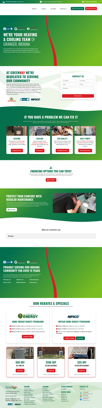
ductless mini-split (87, 141)
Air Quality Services (62, 150)
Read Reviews (21, 29)
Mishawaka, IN (21, 271)
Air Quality (53, 8)
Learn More (19, 1)
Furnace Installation (29, 379)
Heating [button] (34, 8)
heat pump (21, 143)
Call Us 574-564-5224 (77, 8)
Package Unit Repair (29, 391)
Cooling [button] (43, 8)
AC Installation (46, 379)
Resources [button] (63, 8)
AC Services (39, 150)
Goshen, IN (33, 271)
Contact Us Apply (27, 325)
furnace (19, 141)
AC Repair (45, 377)
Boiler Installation (28, 382)
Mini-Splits (26, 387)
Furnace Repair (27, 377)
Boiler (76, 317)
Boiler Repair (27, 381)
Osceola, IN (7, 271)
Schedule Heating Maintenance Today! (52, 1)
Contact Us (78, 96)
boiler (23, 141)
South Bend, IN (34, 268)
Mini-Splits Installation (29, 389)
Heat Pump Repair (28, 384)
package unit (13, 143)
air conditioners (39, 317)
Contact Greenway (91, 8)
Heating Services (16, 150)
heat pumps (39, 314)
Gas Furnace (75, 314)
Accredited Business (88, 382)
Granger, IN (7, 268)
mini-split (33, 144)
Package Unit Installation (30, 392)
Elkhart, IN (20, 268)
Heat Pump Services (85, 150)
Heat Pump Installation (29, 386)
